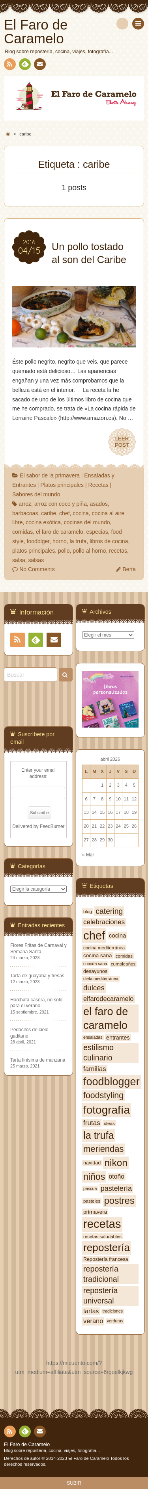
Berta (129, 569)
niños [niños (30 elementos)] (94, 1177)
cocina (80, 513)
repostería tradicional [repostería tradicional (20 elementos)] (101, 1273)
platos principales (33, 551)
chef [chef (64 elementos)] (94, 935)
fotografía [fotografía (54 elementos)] (106, 1110)
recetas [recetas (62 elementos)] (102, 1224)
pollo (64, 551)
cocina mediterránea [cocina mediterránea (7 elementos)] (104, 947)
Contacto (39, 65)
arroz (25, 504)
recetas (118, 551)
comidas (22, 532)
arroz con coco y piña (60, 504)
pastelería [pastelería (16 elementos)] (116, 1188)
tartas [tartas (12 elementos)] (91, 1311)
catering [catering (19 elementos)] (109, 911)
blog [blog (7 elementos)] (87, 911)
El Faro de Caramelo (27, 1444)
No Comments (36, 569)
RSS (9, 65)
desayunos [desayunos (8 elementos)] (95, 971)
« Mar (88, 855)
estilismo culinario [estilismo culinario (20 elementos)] (98, 1052)
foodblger (38, 541)
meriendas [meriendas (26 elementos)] (103, 1149)
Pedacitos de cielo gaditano (29, 1032)
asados (99, 504)
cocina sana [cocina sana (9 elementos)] (97, 955)
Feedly (24, 65)
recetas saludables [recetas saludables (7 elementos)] (102, 1236)
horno (59, 541)
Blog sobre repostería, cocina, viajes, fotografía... (52, 1450)
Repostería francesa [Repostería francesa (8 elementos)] (105, 1259)
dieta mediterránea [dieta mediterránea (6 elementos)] (100, 978)
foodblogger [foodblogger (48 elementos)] (111, 1082)
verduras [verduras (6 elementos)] (115, 1320)
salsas (36, 560)
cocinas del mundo (87, 522)
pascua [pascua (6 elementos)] (90, 1188)
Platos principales (62, 485)
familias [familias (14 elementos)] (94, 1069)
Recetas (98, 485)
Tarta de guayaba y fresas (37, 975)
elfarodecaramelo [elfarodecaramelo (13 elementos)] (108, 998)
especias (97, 532)
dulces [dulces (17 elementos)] (94, 988)
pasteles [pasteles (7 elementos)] (91, 1200)
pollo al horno (89, 551)
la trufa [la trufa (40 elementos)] (98, 1135)
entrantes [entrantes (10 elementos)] (118, 1037)
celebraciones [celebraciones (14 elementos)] (104, 922)
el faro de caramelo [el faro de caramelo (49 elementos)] (105, 1018)
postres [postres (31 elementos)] (119, 1201)
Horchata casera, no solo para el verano (36, 1002)
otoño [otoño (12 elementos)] (116, 1176)
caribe (48, 513)
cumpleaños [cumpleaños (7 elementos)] (123, 963)
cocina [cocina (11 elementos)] (117, 935)
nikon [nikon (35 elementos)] (115, 1162)
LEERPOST (122, 442)
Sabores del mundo (36, 494)
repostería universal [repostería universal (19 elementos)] (100, 1295)
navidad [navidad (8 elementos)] (92, 1163)
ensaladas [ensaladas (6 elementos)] (93, 1037)
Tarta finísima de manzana (37, 1060)
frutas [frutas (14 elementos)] (91, 1123)
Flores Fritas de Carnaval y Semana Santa (38, 948)
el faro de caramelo (59, 532)
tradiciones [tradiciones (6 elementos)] (113, 1311)
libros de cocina (109, 541)
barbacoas (25, 513)
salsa (18, 560)
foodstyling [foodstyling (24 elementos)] (103, 1095)
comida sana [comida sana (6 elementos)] (95, 963)
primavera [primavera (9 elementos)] (95, 1212)
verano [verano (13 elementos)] (93, 1320)
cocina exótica (43, 522)
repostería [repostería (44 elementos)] (106, 1247)
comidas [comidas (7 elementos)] (124, 955)
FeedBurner (52, 826)
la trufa (78, 541)
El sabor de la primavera (50, 475)
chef (64, 513)
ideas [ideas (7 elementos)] (109, 1123)
